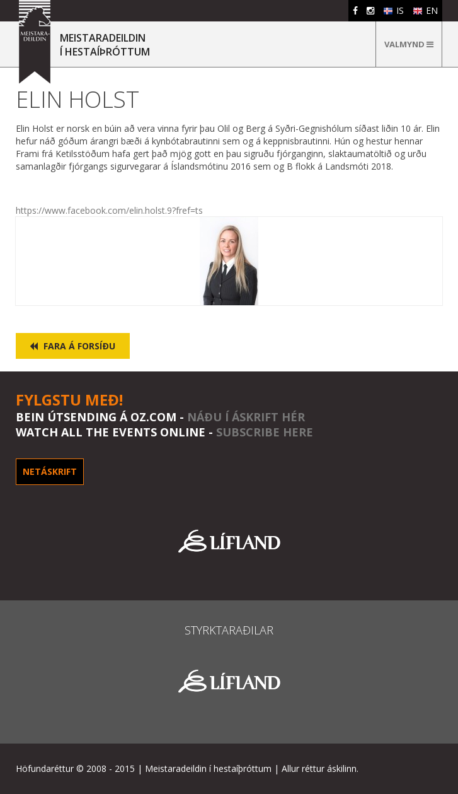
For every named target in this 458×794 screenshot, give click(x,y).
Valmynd (408, 44)
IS (393, 10)
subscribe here (264, 432)
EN (425, 10)
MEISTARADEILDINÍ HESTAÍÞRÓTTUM (105, 45)
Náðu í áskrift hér (246, 416)
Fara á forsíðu (72, 346)
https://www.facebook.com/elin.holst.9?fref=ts (109, 210)
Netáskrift (50, 471)
